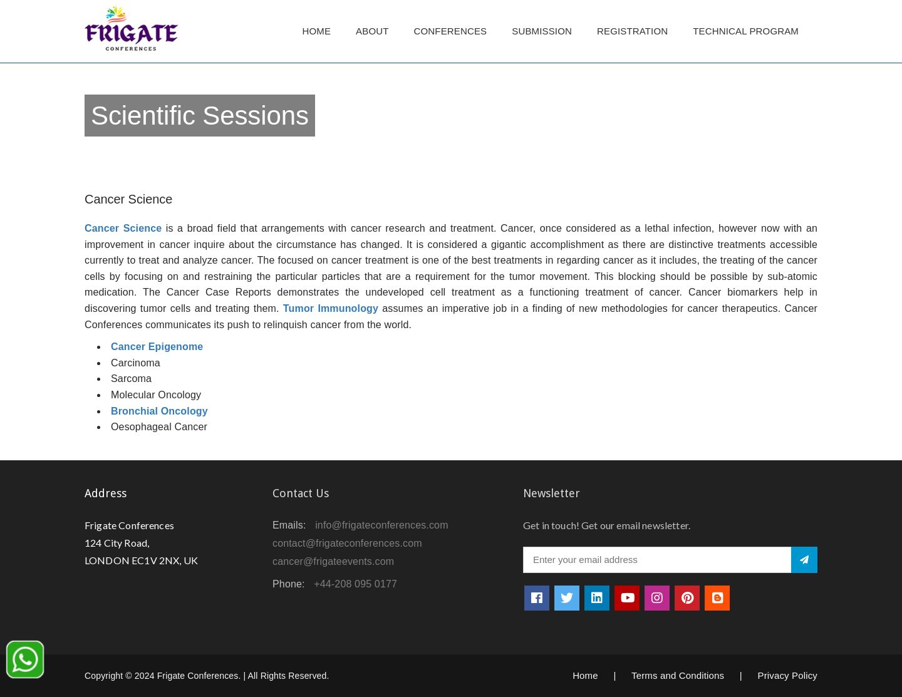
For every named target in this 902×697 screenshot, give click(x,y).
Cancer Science (123, 228)
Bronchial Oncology (159, 411)
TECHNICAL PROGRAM (749, 31)
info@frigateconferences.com (381, 525)
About (372, 31)
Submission (542, 31)
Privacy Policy (787, 675)
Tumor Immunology (330, 308)
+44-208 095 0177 (355, 584)
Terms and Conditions (677, 675)
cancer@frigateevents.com (333, 561)
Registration (632, 31)
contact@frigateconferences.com (347, 543)
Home (316, 31)
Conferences (450, 31)
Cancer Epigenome (157, 346)
